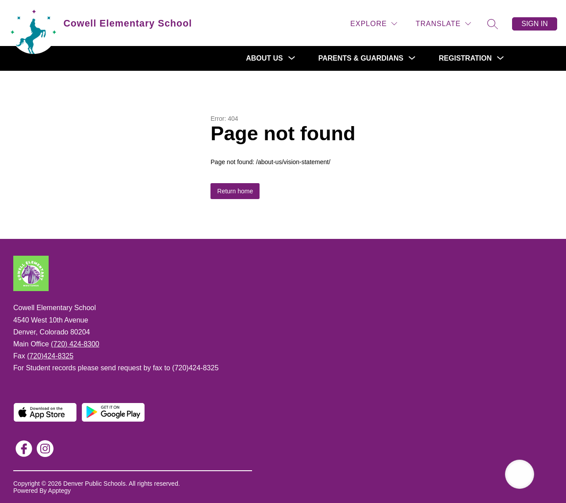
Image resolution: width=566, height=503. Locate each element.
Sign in (534, 23)
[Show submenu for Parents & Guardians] (361, 58)
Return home (235, 191)
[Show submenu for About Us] (264, 58)
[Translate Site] (443, 23)
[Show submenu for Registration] (465, 58)
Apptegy (59, 490)
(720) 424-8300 (75, 344)
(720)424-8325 (50, 356)
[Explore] (373, 23)
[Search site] (492, 24)
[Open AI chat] (519, 474)
